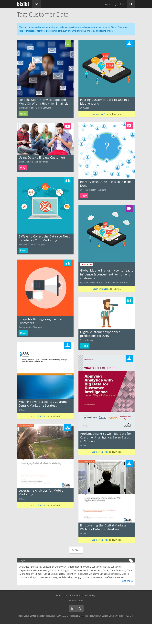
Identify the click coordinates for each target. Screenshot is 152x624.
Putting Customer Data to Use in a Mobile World (104, 101)
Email (39, 573)
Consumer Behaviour (54, 566)
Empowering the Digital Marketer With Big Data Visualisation (104, 527)
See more (127, 580)
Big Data (36, 566)
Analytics (24, 566)
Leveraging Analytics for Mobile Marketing (41, 492)
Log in (107, 4)
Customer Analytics (79, 566)
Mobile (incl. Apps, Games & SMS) (38, 577)
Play (84, 195)
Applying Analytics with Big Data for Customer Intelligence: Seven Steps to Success (105, 437)
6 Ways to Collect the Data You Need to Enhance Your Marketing (44, 238)
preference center (114, 577)
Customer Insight (59, 570)
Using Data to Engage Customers (42, 157)
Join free (119, 4)
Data (105, 570)
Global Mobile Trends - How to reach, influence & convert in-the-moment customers (106, 274)
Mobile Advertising (69, 577)
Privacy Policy (76, 595)
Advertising (90, 595)
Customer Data (100, 566)
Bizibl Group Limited (27, 616)
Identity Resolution (77, 573)
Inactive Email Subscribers (105, 573)
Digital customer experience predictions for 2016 (100, 334)
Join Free (104, 113)
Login (94, 113)
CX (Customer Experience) (86, 570)
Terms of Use (62, 595)
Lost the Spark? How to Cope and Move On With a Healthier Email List (44, 101)
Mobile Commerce (92, 577)
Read (23, 113)
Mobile (125, 573)
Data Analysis (117, 570)
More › (76, 550)
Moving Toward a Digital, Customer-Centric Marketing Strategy (44, 403)
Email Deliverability (54, 573)
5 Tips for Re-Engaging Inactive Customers (41, 321)
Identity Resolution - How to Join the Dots (105, 183)
